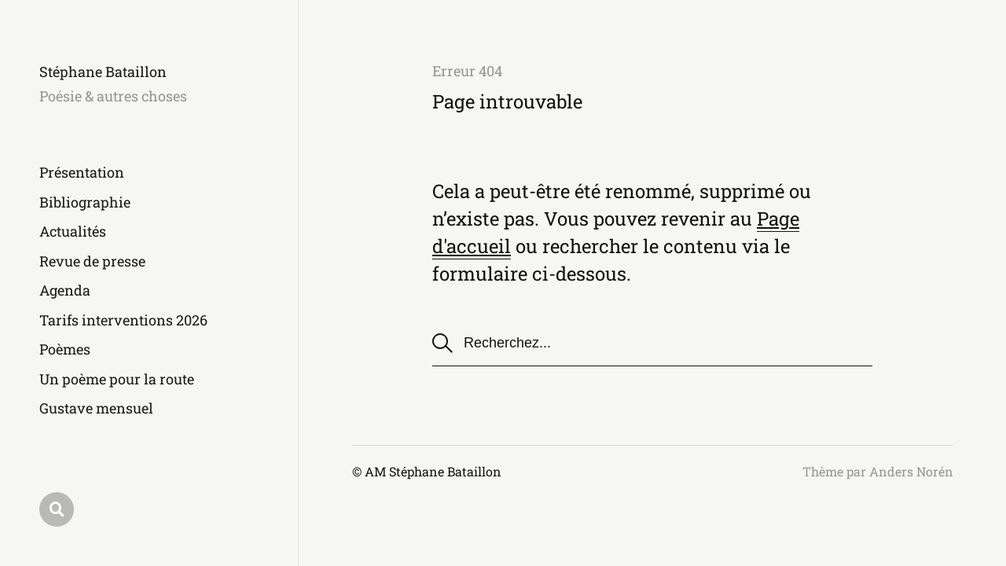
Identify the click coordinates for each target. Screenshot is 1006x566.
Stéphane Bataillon (103, 71)
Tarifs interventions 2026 (123, 320)
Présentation (81, 172)
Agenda (64, 290)
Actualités (72, 231)
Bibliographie (84, 202)
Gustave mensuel (96, 408)
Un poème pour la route (116, 378)
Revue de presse (92, 261)
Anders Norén (911, 471)
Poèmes (64, 349)
